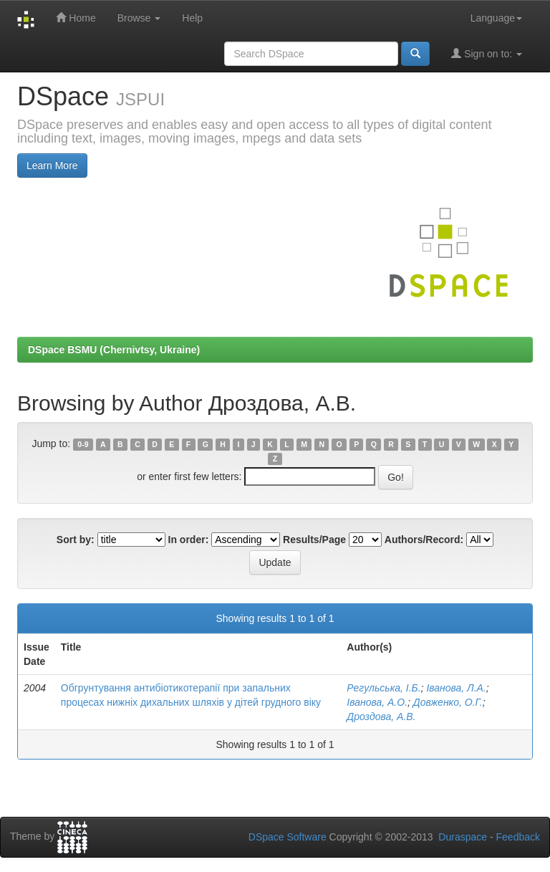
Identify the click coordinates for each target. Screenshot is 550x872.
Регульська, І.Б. (383, 688)
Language (496, 18)
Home (75, 17)
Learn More (52, 165)
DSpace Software (288, 837)
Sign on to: (486, 53)
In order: (188, 539)
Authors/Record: (424, 539)
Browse (139, 18)
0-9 (82, 444)
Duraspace (462, 837)
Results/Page (314, 539)
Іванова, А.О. (377, 702)
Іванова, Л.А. (456, 688)
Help (192, 18)
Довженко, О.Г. (448, 702)
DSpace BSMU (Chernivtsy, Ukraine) (114, 349)
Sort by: (76, 539)
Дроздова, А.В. (381, 716)
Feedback (518, 837)
